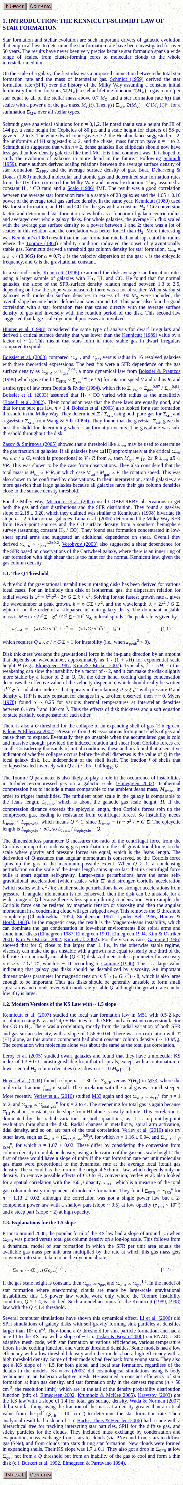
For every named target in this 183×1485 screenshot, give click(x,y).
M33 (152, 1080)
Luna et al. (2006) (93, 518)
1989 (161, 1301)
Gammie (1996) (164, 939)
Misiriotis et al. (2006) (70, 501)
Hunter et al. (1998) (24, 329)
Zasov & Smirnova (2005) (30, 444)
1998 (174, 1301)
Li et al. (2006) (156, 1318)
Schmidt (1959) (127, 79)
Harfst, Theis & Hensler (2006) (109, 1420)
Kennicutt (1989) (152, 201)
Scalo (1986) (81, 188)
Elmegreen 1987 (53, 665)
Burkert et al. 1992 (41, 1463)
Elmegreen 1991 (92, 933)
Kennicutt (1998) (61, 272)
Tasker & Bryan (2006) (120, 1336)
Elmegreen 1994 (128, 933)
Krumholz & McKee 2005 (105, 1395)
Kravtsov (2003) (68, 1370)
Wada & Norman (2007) (155, 1401)
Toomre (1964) (42, 243)
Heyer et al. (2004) (22, 1080)
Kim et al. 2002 (80, 939)
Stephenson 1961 (95, 916)
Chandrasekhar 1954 (51, 916)
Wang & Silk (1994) (68, 420)
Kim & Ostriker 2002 (38, 939)
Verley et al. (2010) (54, 1096)
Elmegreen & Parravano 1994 (92, 1463)
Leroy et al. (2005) (22, 1055)
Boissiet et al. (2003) (25, 357)
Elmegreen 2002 (134, 783)
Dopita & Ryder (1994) (76, 388)
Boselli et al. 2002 (23, 402)
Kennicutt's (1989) (31, 237)
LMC (95, 152)
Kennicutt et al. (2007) (27, 1015)
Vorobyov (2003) (80, 544)
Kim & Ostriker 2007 (96, 665)
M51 (142, 1015)
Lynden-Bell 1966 (136, 916)
